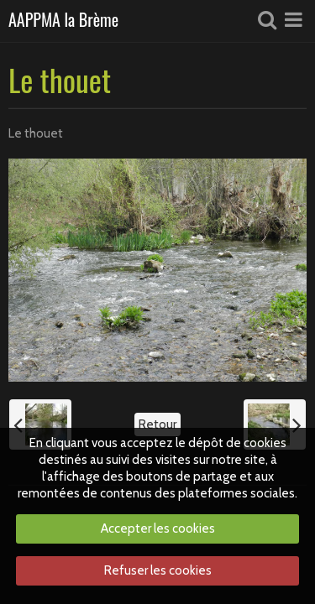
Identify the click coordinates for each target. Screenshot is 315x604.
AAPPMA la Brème (63, 21)
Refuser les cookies (158, 570)
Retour (157, 424)
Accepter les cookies (158, 528)
